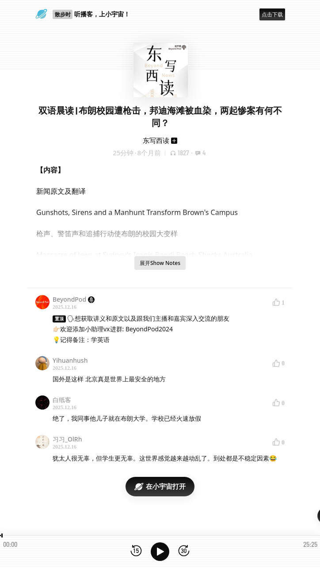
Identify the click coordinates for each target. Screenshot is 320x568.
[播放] (160, 551)
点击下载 (272, 14)
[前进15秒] (184, 551)
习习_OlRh (67, 439)
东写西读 (156, 140)
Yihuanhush (70, 360)
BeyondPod (74, 299)
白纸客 (62, 399)
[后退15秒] (136, 551)
